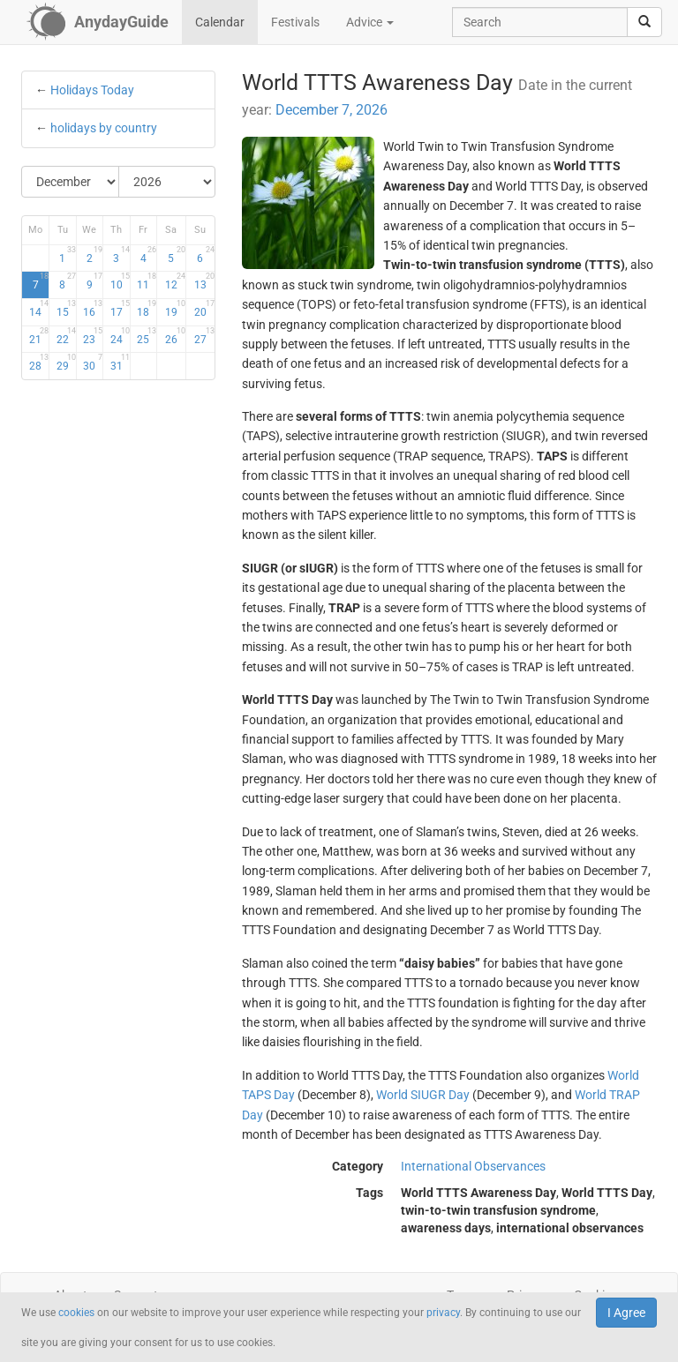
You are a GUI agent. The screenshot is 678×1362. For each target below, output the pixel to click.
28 (39, 362)
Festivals (295, 22)
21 (39, 336)
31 (120, 362)
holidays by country (103, 128)
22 (66, 336)
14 (39, 308)
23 (92, 336)
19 (175, 308)
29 (66, 362)
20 (204, 308)
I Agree (626, 1313)
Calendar (220, 22)
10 (120, 281)
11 (146, 281)
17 (120, 308)
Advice (370, 22)
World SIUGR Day (423, 1095)
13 (204, 281)
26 (175, 336)
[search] (644, 22)
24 (120, 336)
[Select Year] (167, 182)
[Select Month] (70, 182)
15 (66, 308)
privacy (443, 1312)
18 (146, 308)
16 (92, 308)
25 (146, 336)
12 (175, 281)
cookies (76, 1312)
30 (92, 362)
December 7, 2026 (331, 109)
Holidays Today (92, 90)
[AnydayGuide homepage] (97, 22)
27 (204, 336)
